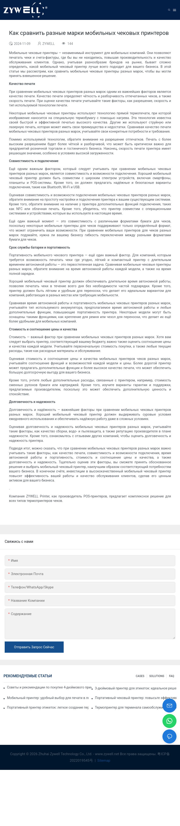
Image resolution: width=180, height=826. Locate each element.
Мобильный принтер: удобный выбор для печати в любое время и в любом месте (47, 698)
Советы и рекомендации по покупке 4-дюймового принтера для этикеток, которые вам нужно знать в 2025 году (49, 687)
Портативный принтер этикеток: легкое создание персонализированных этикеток (47, 707)
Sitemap (103, 760)
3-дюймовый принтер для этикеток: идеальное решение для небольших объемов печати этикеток (135, 688)
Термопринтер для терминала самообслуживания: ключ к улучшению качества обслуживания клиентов (135, 707)
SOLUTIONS (156, 676)
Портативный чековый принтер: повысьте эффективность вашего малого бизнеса (135, 698)
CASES (140, 676)
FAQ (171, 676)
